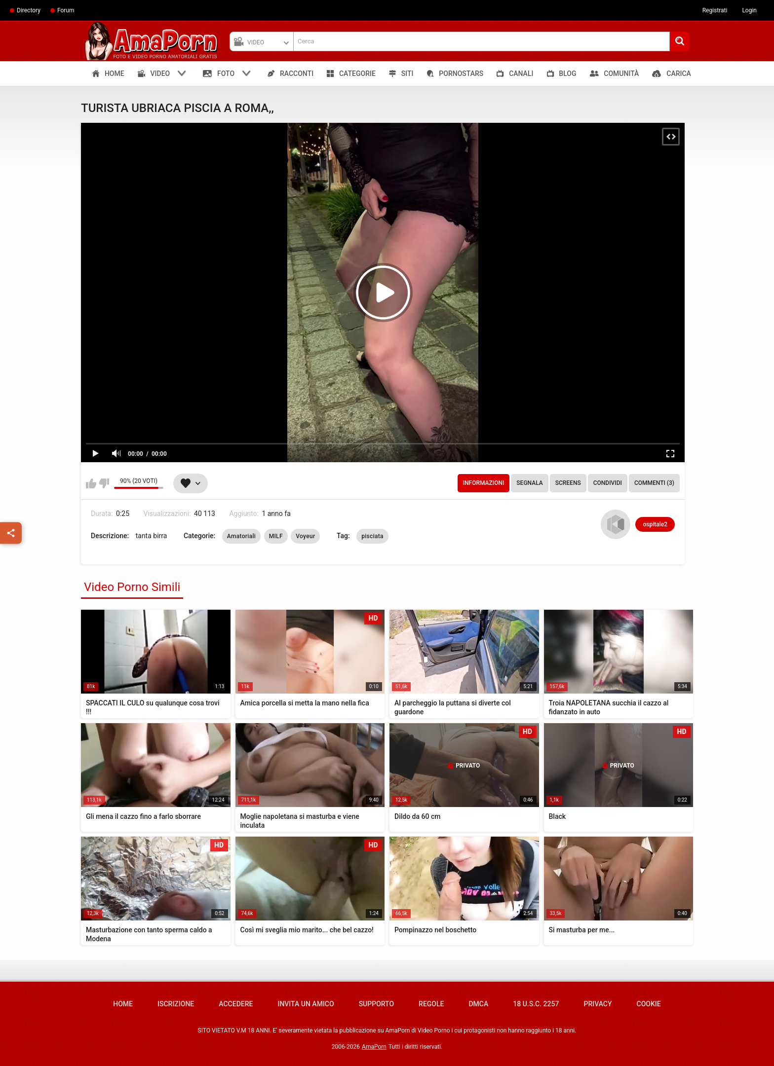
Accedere (236, 1004)
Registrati (715, 10)
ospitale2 (655, 524)
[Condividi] (11, 533)
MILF (276, 536)
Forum (66, 10)
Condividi (607, 482)
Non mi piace (104, 483)
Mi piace (91, 483)
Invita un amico (305, 1004)
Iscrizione (175, 1004)
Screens (568, 482)
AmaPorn (374, 1046)
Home (123, 1004)
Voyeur (305, 536)
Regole (431, 1004)
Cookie (649, 1004)
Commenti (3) (654, 482)
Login (749, 10)
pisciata (372, 536)
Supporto (376, 1004)
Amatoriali (241, 536)
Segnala (529, 482)
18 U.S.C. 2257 (536, 1004)
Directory (28, 10)
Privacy (597, 1004)
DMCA (478, 1004)
